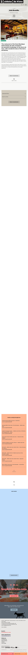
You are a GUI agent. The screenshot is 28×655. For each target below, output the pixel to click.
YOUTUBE (3, 643)
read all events (14, 575)
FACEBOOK (4, 639)
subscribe (14, 609)
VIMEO (3, 642)
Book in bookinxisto (14, 75)
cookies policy (11, 649)
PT (23, 4)
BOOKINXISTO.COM (6, 632)
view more (14, 471)
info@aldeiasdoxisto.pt (7, 625)
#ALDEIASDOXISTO (6, 635)
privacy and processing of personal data (18, 649)
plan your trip (14, 595)
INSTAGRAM (4, 640)
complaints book (25, 649)
